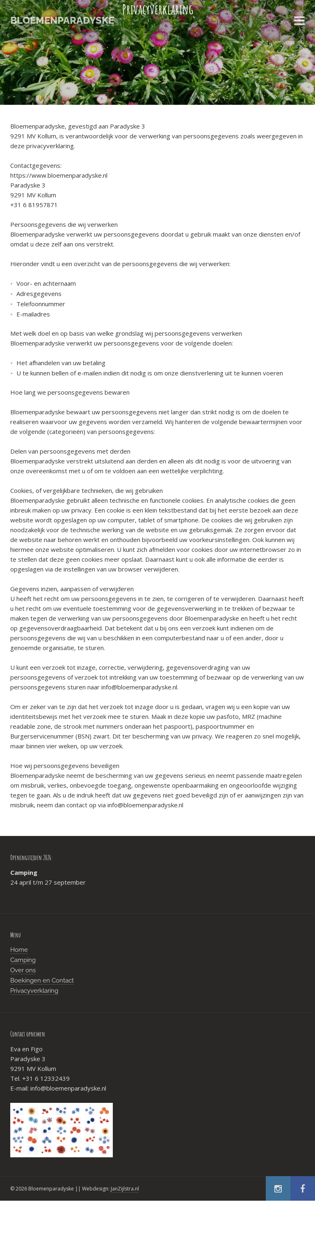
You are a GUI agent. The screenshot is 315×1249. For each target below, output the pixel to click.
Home (19, 949)
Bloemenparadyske (62, 20)
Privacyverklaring (34, 990)
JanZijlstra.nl (125, 1188)
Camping (23, 960)
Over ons (23, 970)
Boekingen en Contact (42, 980)
